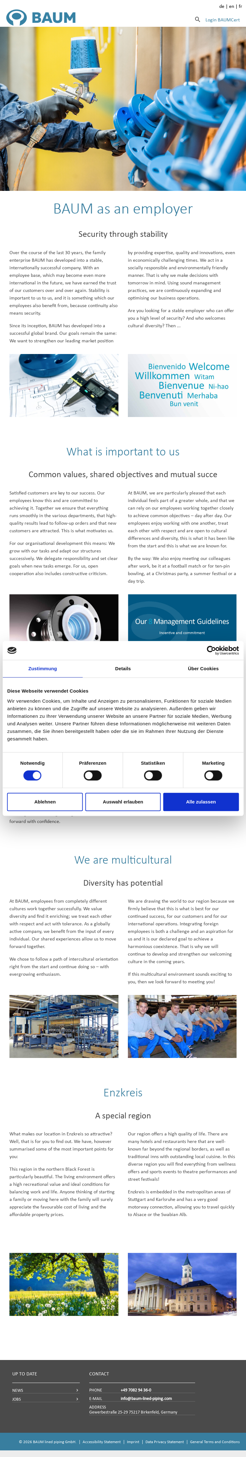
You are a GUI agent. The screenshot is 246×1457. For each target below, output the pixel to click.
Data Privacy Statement (164, 1441)
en (231, 6)
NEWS (17, 1390)
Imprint (133, 1441)
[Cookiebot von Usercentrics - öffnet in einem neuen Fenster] (211, 650)
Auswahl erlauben (123, 801)
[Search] (197, 19)
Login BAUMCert (222, 20)
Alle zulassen (201, 801)
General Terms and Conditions (215, 1441)
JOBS (16, 1399)
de (221, 6)
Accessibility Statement (102, 1441)
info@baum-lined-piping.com (146, 1398)
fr (240, 6)
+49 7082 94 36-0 (136, 1390)
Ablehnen (45, 801)
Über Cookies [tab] (203, 668)
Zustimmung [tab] (42, 668)
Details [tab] (123, 668)
